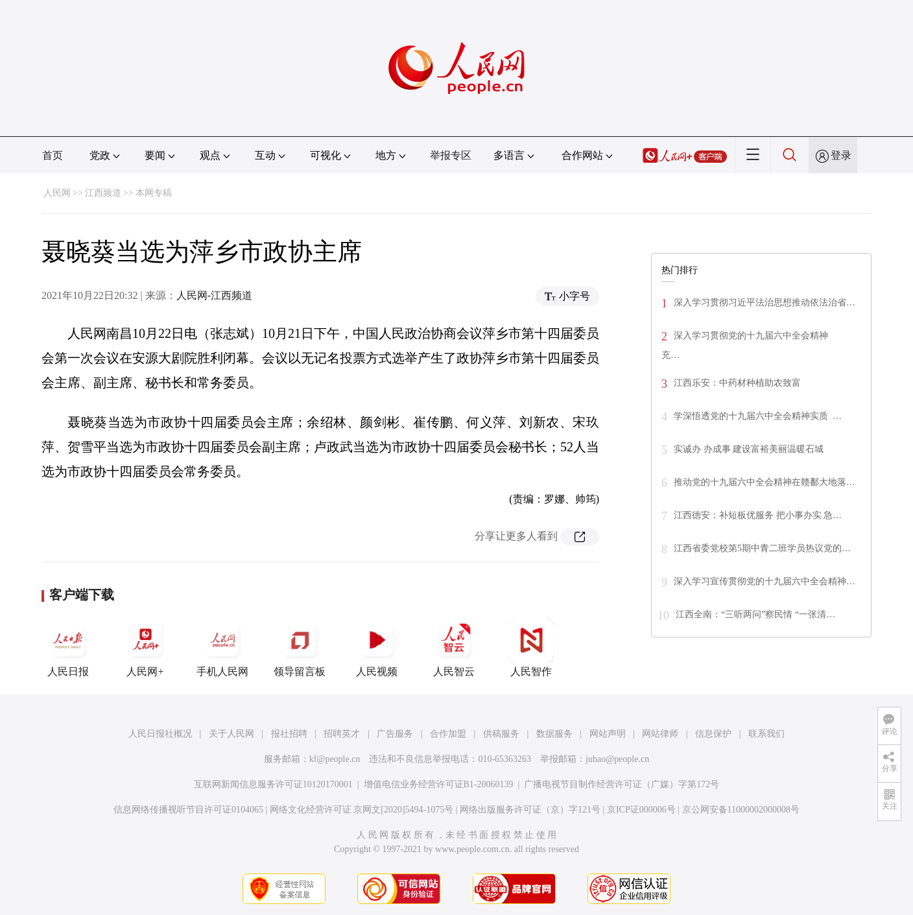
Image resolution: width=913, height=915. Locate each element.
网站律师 (660, 734)
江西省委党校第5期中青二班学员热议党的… (762, 548)
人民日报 (68, 647)
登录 (841, 155)
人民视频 (376, 647)
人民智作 (531, 647)
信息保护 (713, 734)
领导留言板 (300, 647)
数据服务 (554, 734)
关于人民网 (231, 734)
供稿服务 (501, 734)
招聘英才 (342, 734)
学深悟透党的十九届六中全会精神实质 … (758, 416)
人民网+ (145, 647)
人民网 (57, 193)
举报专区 (450, 155)
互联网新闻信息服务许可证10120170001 (273, 784)
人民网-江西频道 (214, 295)
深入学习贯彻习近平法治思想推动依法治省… (764, 302)
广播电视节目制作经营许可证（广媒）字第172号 (621, 784)
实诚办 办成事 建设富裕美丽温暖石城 (749, 449)
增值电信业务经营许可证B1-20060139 (439, 784)
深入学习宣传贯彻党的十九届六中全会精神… (764, 581)
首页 (52, 155)
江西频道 (103, 193)
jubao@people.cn (617, 759)
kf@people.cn (335, 759)
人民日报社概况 (160, 734)
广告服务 (395, 734)
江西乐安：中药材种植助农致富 (737, 383)
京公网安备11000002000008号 (741, 809)
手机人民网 (222, 647)
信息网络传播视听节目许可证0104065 (188, 809)
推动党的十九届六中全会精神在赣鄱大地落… (764, 482)
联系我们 (766, 734)
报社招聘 (289, 734)
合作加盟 (448, 734)
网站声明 (607, 734)
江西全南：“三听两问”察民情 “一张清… (755, 614)
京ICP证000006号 (641, 809)
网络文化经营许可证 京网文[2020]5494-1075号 (362, 809)
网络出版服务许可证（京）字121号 (530, 809)
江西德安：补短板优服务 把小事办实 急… (758, 515)
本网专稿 (154, 193)
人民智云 (454, 647)
